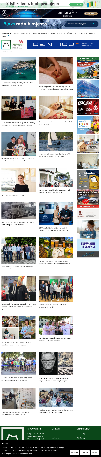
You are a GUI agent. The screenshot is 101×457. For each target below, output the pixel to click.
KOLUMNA (51, 33)
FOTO (58, 33)
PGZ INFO (77, 33)
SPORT (28, 33)
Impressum (56, 434)
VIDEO (63, 33)
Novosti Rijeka (82, 434)
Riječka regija (81, 438)
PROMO (4, 36)
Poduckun (4, 52)
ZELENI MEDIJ (90, 33)
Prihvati (95, 453)
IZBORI (23, 33)
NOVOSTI (16, 33)
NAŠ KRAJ (69, 33)
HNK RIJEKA (36, 33)
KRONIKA (44, 33)
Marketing (55, 438)
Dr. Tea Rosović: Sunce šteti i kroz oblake (13, 195)
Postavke (74, 453)
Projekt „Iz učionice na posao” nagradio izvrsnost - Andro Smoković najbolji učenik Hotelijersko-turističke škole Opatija (18, 306)
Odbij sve (85, 453)
